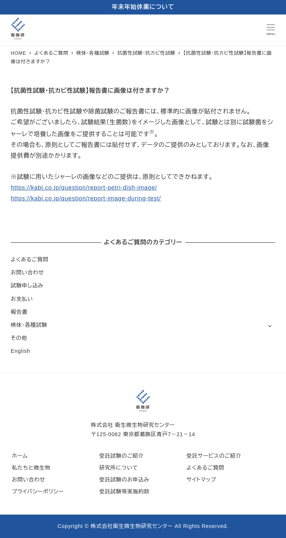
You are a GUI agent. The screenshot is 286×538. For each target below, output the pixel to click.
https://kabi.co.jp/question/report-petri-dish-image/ (84, 187)
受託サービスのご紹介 (214, 456)
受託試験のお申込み (124, 480)
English (20, 351)
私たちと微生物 (31, 468)
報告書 (19, 312)
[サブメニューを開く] (269, 325)
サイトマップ (201, 480)
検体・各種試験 (29, 325)
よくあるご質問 (29, 259)
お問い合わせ (27, 273)
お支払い (22, 299)
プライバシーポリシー (38, 491)
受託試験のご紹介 (121, 456)
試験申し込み (27, 286)
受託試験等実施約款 (124, 491)
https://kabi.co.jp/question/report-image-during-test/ (86, 198)
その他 (19, 338)
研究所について (118, 468)
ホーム (20, 456)
